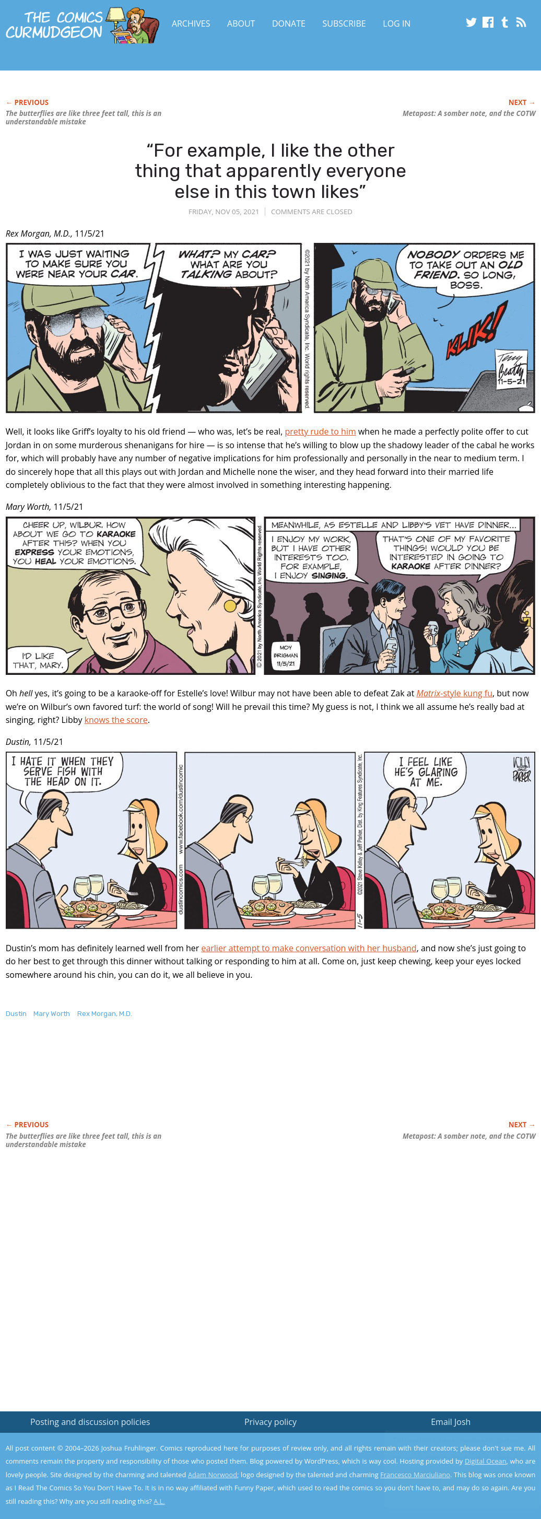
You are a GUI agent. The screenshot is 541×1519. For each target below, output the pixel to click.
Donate (288, 23)
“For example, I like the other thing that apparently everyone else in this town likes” (270, 171)
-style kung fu (455, 693)
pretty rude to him (320, 431)
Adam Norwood (212, 1474)
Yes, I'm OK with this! (452, 1480)
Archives (191, 23)
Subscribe (344, 23)
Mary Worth (51, 1014)
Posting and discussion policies (90, 1422)
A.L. (159, 1501)
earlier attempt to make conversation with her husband (308, 948)
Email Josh (451, 1422)
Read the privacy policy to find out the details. (447, 1454)
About (241, 23)
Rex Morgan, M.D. (104, 1014)
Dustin (16, 1014)
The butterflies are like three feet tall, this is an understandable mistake (84, 117)
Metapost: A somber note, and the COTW (469, 113)
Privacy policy (270, 1422)
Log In (396, 23)
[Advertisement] (196, 1080)
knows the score (116, 720)
